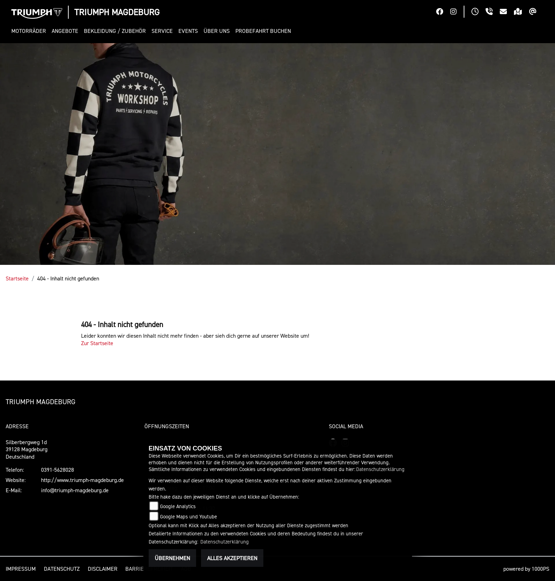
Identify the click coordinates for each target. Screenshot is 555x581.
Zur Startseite (97, 343)
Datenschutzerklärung (380, 469)
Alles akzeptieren (232, 558)
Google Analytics (178, 506)
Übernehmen (172, 558)
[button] (30, 30)
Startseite (17, 278)
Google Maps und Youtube (188, 516)
